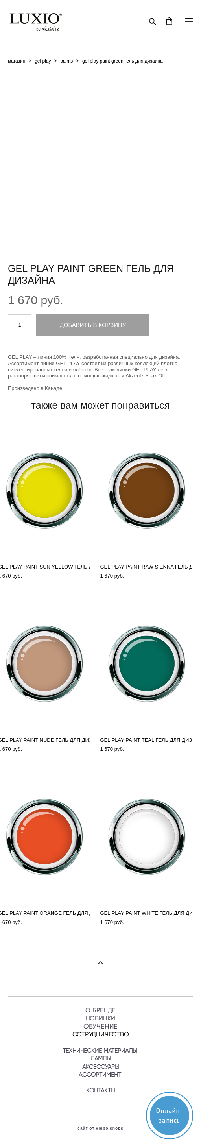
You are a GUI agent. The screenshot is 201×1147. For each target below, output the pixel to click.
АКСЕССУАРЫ (100, 1066)
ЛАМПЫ (100, 1058)
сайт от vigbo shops (100, 1128)
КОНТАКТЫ (100, 1090)
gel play (43, 61)
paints (66, 61)
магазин (16, 61)
